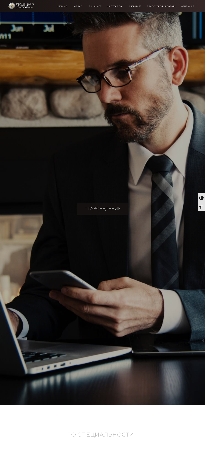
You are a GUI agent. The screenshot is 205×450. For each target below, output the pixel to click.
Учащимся (135, 6)
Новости (78, 6)
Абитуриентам (115, 6)
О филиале (95, 6)
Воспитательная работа (161, 6)
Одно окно (187, 6)
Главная (62, 6)
